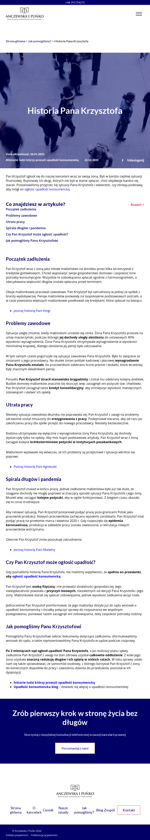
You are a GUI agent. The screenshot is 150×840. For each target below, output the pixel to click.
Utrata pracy (15, 222)
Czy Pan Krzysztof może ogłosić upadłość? (37, 234)
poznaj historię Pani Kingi (32, 311)
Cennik (48, 810)
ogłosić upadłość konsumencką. (48, 189)
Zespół (109, 810)
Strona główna (15, 41)
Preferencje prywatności (44, 835)
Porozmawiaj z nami (75, 748)
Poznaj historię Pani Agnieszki (35, 466)
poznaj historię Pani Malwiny (34, 550)
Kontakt (129, 810)
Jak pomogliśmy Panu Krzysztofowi (32, 240)
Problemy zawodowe (21, 215)
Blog (99, 810)
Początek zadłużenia (21, 209)
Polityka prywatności (17, 835)
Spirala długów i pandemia (26, 228)
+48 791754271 (75, 2)
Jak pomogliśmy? (39, 41)
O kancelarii (34, 810)
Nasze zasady (63, 810)
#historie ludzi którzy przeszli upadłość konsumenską (42, 160)
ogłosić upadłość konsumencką (36, 576)
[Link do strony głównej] (24, 13)
